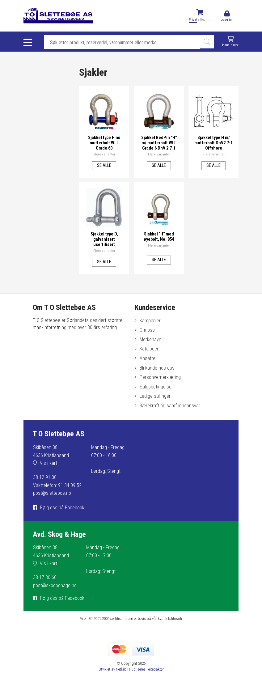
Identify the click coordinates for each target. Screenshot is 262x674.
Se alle (104, 165)
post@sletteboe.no (52, 493)
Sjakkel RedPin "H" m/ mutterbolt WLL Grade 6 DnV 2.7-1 (159, 142)
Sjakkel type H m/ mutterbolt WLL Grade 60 (104, 142)
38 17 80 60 (45, 577)
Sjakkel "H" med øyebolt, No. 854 (159, 236)
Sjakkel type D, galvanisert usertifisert (104, 239)
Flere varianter (104, 154)
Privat (193, 20)
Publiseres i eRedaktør (146, 669)
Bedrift (204, 20)
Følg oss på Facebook (62, 508)
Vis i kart (48, 463)
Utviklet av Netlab (112, 669)
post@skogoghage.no (55, 585)
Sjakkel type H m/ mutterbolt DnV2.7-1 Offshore (214, 142)
